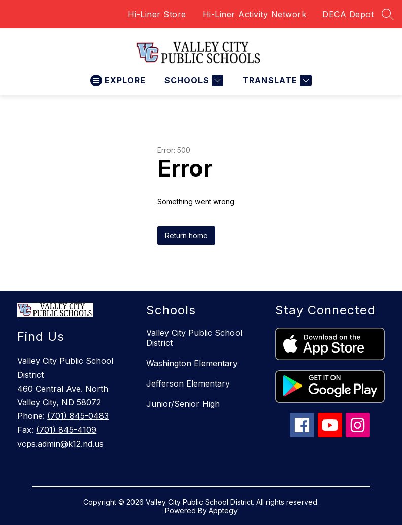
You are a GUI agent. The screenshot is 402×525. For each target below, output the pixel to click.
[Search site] (388, 14)
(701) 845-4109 (66, 430)
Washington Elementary (192, 363)
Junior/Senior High (183, 404)
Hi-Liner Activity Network (255, 14)
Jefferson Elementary (188, 383)
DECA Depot (348, 14)
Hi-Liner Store (157, 14)
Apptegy (223, 510)
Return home (186, 235)
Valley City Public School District (194, 338)
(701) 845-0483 (78, 416)
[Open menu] (118, 80)
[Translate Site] (276, 80)
